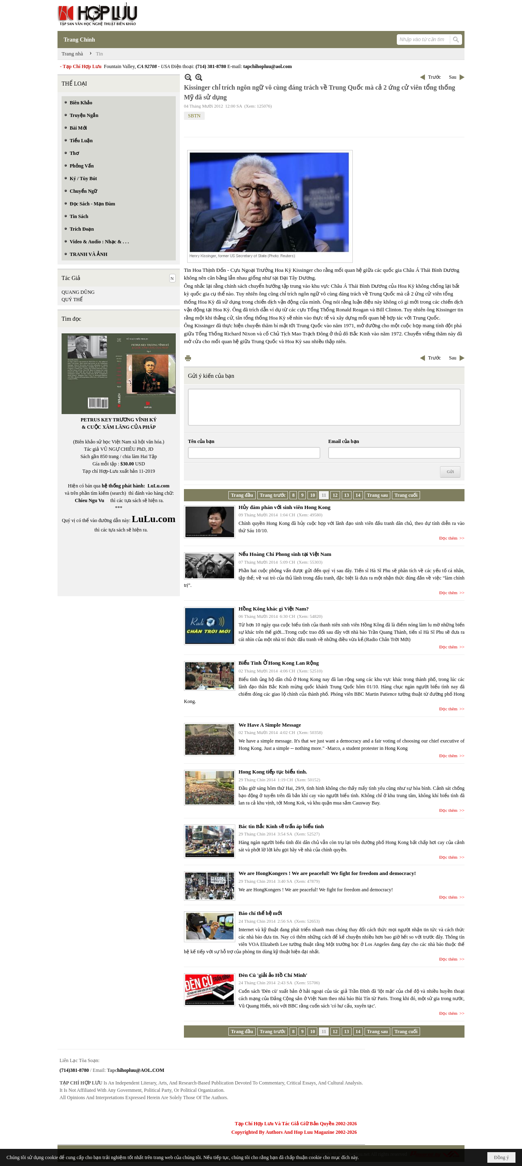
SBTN (194, 116)
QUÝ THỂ (72, 299)
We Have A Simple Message (270, 725)
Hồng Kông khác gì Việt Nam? (274, 609)
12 (335, 495)
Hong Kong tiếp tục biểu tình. (273, 772)
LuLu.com (159, 486)
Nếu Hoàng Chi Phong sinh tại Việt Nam (285, 554)
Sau (452, 77)
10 (312, 495)
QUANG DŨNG (78, 292)
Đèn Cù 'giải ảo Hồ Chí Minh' (273, 975)
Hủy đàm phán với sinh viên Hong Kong (284, 507)
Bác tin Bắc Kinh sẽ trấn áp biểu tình (281, 826)
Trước (434, 77)
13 (346, 495)
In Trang (188, 358)
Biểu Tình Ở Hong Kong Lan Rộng (279, 663)
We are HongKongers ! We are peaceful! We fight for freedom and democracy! (327, 873)
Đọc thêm (448, 538)
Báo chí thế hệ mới (260, 913)
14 (358, 495)
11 (323, 495)
